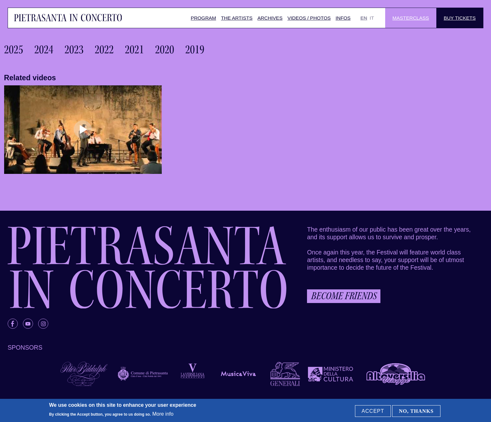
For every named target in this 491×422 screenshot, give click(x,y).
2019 (194, 49)
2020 (164, 49)
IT (372, 18)
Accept (373, 411)
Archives (270, 18)
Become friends (344, 295)
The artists (236, 18)
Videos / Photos (309, 18)
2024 (43, 49)
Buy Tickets (460, 18)
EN (363, 18)
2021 (134, 49)
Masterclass (410, 18)
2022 (104, 49)
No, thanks (416, 411)
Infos (343, 18)
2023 (74, 49)
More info (163, 414)
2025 (13, 49)
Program (203, 18)
